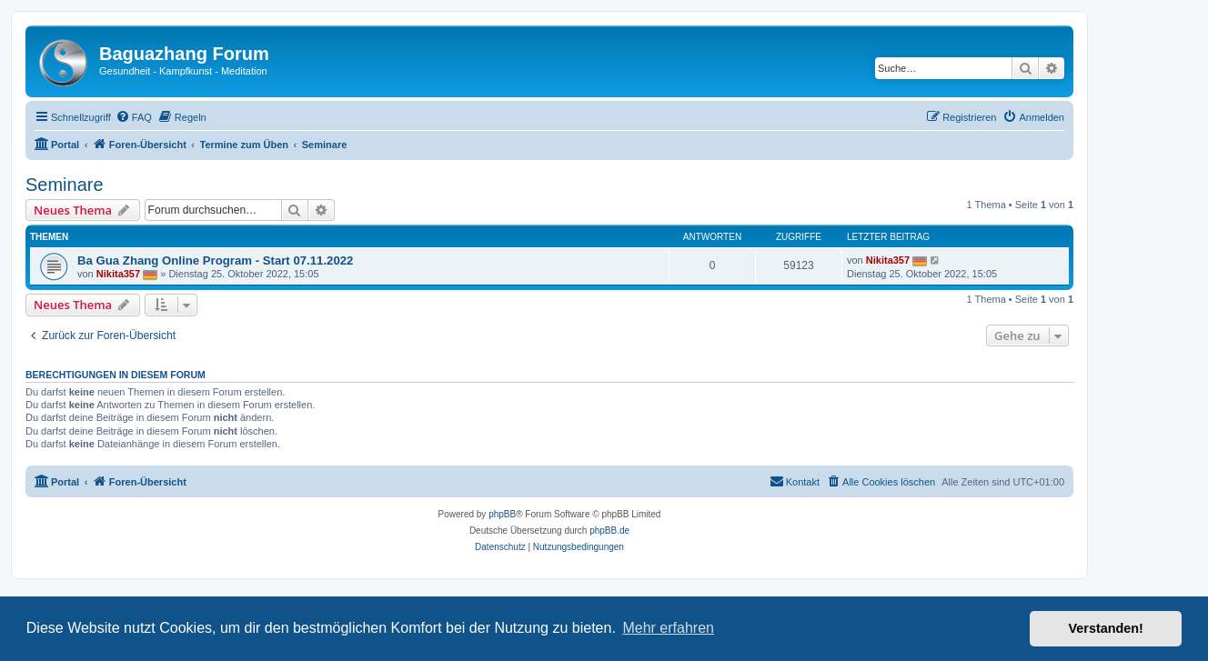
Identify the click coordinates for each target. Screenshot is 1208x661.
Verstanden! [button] (1106, 628)
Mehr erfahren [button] (668, 628)
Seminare (64, 185)
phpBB (502, 514)
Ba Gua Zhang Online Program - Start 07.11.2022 (215, 260)
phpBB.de (609, 531)
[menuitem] (134, 117)
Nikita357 (118, 273)
